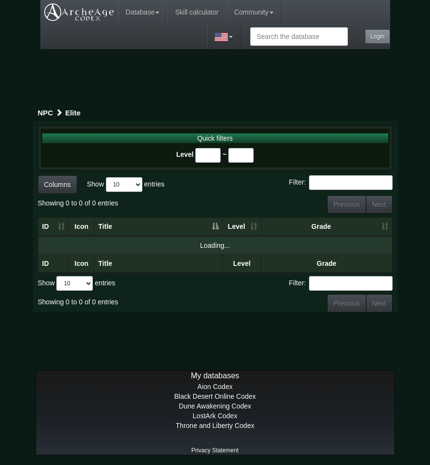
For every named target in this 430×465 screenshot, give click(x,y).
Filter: (341, 182)
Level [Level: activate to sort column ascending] (236, 226)
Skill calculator (196, 12)
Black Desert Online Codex (215, 396)
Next (379, 204)
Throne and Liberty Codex (215, 425)
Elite (73, 113)
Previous (346, 204)
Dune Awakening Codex (215, 406)
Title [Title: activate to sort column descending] (105, 226)
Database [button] (143, 12)
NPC (45, 113)
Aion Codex (214, 387)
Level (185, 154)
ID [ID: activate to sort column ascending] (45, 226)
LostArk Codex (215, 416)
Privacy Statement (215, 450)
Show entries (126, 184)
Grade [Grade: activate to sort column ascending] (321, 226)
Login (377, 36)
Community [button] (254, 12)
